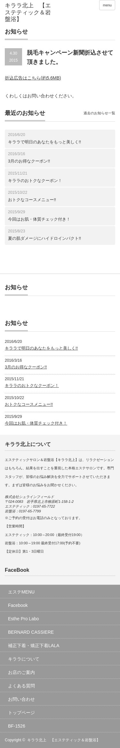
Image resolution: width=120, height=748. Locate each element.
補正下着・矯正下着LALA (33, 645)
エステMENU (21, 591)
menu (107, 5)
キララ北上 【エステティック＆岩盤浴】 (63, 740)
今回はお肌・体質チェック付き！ (39, 219)
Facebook (18, 605)
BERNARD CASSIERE (31, 632)
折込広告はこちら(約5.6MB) (33, 77)
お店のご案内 (21, 672)
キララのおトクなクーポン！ (35, 180)
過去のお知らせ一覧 (99, 113)
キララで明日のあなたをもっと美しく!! (44, 142)
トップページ (21, 712)
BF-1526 (16, 726)
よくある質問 (21, 685)
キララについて (23, 658)
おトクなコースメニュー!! (32, 199)
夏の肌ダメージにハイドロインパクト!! (44, 238)
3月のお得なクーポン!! (29, 161)
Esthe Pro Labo (23, 618)
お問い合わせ (21, 699)
